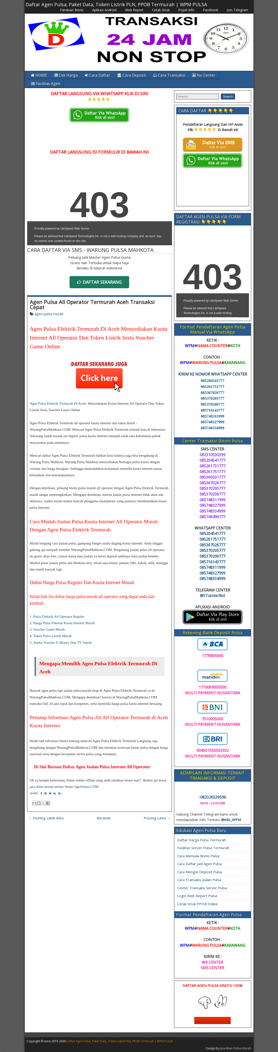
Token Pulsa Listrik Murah (52, 636)
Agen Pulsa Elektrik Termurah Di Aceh (58, 403)
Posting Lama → (157, 818)
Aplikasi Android (104, 10)
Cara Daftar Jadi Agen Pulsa (199, 863)
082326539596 (212, 797)
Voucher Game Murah (49, 629)
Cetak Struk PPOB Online (197, 903)
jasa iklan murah (41, 787)
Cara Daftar (97, 75)
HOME (39, 75)
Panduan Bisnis (72, 10)
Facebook (210, 10)
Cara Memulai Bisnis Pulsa (198, 855)
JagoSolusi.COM (86, 787)
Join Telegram (237, 10)
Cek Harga (66, 75)
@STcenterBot (212, 595)
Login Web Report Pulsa (197, 895)
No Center (203, 75)
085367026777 (212, 392)
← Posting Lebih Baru (46, 818)
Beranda (104, 818)
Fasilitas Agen (45, 83)
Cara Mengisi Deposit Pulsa (199, 871)
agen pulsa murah (49, 313)
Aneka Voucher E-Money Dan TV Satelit (62, 642)
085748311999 (212, 416)
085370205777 (212, 398)
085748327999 (212, 422)
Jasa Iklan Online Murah (235, 1048)
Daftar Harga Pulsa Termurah (201, 839)
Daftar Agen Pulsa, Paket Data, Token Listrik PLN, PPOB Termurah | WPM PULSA (116, 4)
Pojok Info (186, 10)
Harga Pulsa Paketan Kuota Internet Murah (64, 623)
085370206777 (212, 404)
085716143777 (212, 410)
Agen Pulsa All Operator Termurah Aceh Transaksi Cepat (92, 304)
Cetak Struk (161, 10)
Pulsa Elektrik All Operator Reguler (59, 616)
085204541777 (212, 380)
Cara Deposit (131, 75)
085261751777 (212, 386)
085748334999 (212, 428)
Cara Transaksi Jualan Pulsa (199, 879)
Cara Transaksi (169, 75)
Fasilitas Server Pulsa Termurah (203, 847)
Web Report (134, 10)
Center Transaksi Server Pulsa (202, 887)
